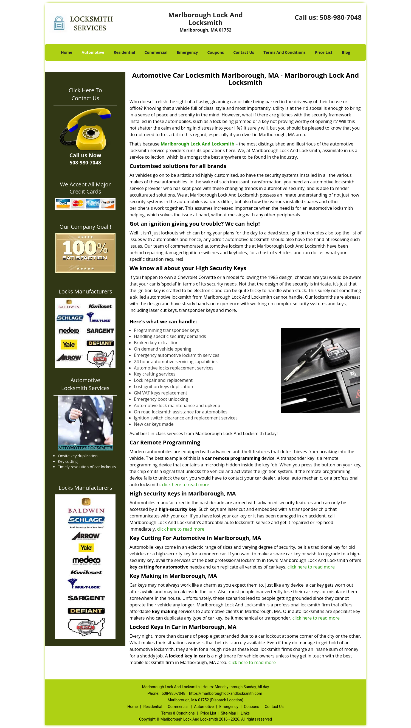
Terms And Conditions (284, 52)
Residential (124, 52)
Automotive (93, 52)
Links (245, 713)
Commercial (156, 52)
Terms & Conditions (178, 713)
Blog (346, 52)
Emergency (187, 52)
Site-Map (228, 713)
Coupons (215, 52)
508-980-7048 (341, 17)
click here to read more (186, 484)
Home (66, 52)
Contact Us (243, 52)
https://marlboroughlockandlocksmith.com (225, 693)
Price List (324, 52)
